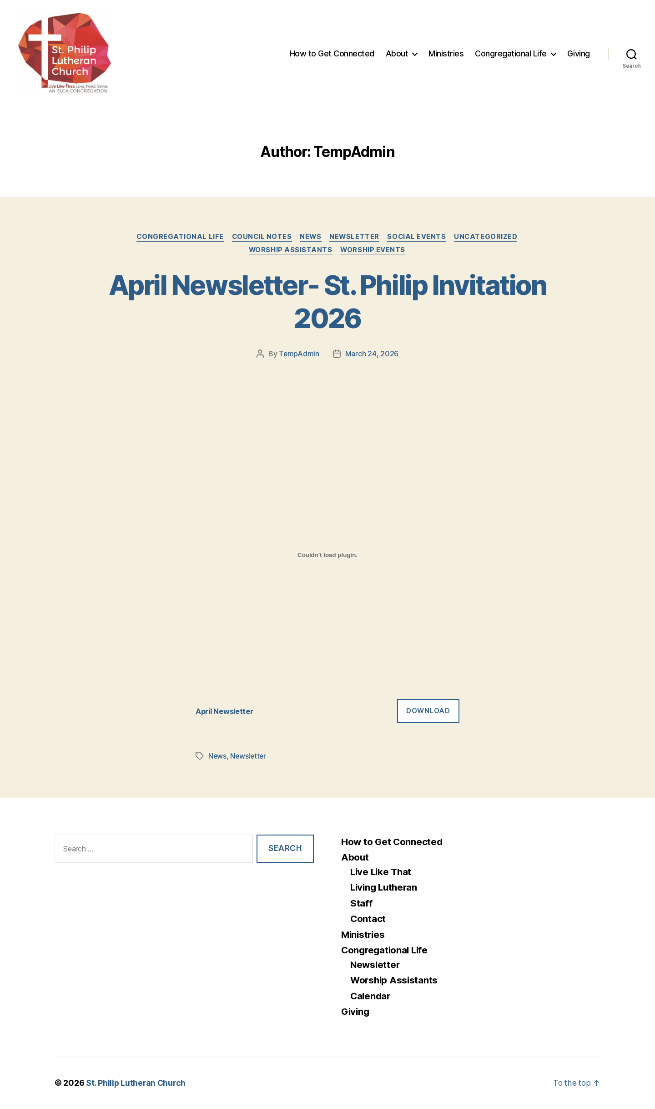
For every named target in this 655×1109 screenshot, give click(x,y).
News (311, 237)
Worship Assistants (290, 251)
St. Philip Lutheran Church (136, 1083)
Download (428, 711)
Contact (368, 919)
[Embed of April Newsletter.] (327, 556)
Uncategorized (490, 237)
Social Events (419, 237)
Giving (578, 53)
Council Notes (260, 237)
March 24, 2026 (371, 355)
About (397, 53)
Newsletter (356, 237)
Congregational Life (511, 53)
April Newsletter (226, 711)
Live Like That (382, 872)
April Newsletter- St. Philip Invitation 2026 (327, 302)
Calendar (371, 996)
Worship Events (374, 251)
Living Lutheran (385, 888)
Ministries (446, 53)
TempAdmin (299, 355)
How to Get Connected (332, 53)
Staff (361, 903)
